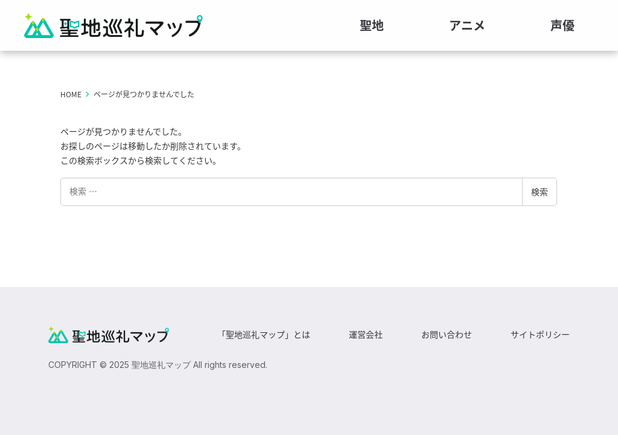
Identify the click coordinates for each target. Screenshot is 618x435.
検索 (539, 191)
